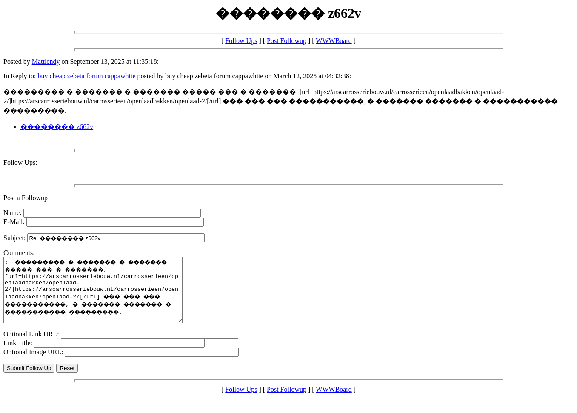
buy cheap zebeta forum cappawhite (86, 76)
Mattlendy (46, 61)
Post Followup (286, 40)
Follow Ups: (20, 162)
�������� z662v (56, 126)
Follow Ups (241, 40)
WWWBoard (333, 40)
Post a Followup (25, 197)
